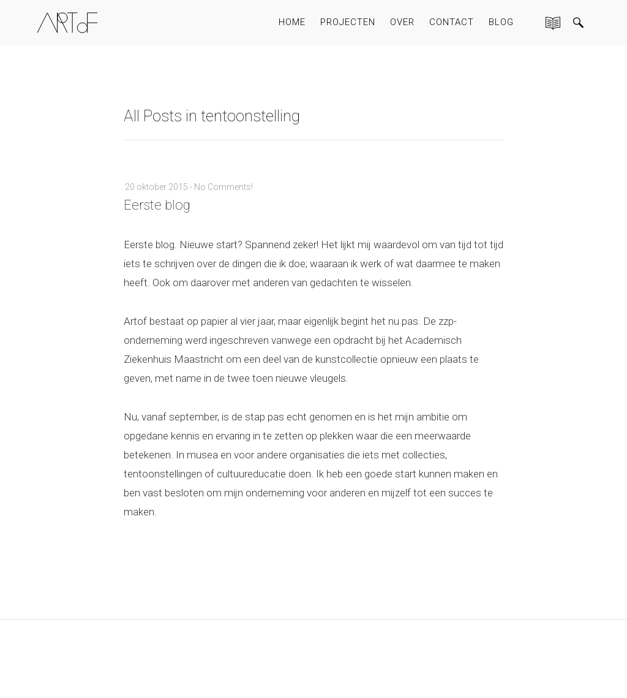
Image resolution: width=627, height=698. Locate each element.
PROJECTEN (347, 22)
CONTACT (451, 22)
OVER (402, 22)
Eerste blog (157, 205)
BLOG (501, 22)
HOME (292, 22)
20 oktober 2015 (156, 187)
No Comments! (223, 187)
